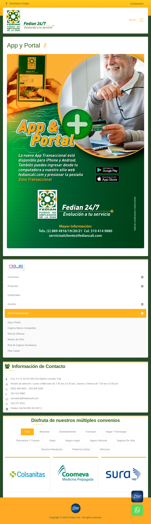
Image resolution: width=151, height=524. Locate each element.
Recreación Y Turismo (28, 440)
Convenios (13, 277)
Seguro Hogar (72, 440)
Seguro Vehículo (98, 440)
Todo (27, 431)
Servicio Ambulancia (51, 449)
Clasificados (14, 295)
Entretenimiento (67, 431)
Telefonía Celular (81, 449)
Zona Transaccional (18, 313)
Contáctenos (138, 3)
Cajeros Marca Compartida (22, 328)
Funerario (91, 431)
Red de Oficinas (16, 333)
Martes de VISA (16, 339)
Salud (52, 440)
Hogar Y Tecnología (116, 431)
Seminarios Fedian (19, 3)
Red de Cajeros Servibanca (22, 345)
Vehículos (105, 449)
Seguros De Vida (126, 440)
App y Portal (14, 322)
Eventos (12, 304)
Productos (13, 286)
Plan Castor (14, 351)
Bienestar (45, 431)
